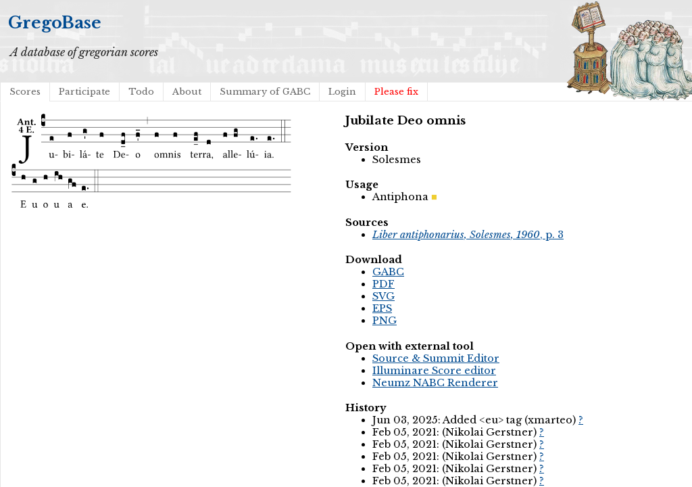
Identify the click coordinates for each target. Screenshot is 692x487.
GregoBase (54, 22)
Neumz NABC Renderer (435, 383)
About (186, 91)
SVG (383, 296)
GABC (388, 272)
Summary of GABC (265, 91)
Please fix (396, 91)
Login (342, 91)
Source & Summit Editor (435, 358)
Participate (84, 91)
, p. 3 (468, 235)
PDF (383, 284)
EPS (382, 308)
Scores (25, 91)
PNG (384, 321)
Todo (141, 91)
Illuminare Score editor (434, 371)
